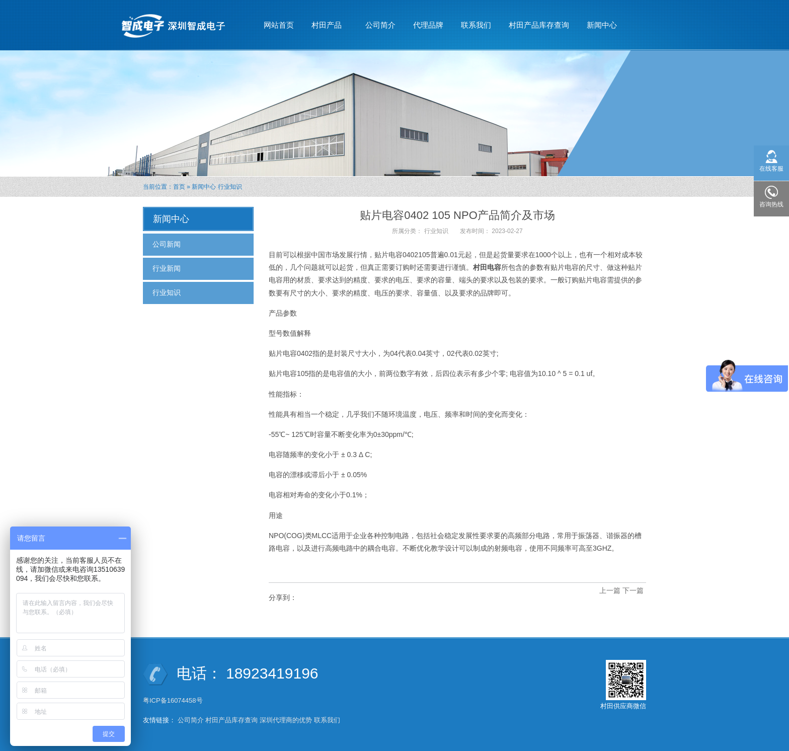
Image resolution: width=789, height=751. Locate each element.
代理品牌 (428, 25)
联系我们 (476, 25)
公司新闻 (166, 244)
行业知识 (230, 186)
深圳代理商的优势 (286, 720)
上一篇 (609, 590)
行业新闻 (166, 268)
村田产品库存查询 (539, 25)
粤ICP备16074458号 (173, 700)
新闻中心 (602, 20)
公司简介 (380, 25)
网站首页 (279, 25)
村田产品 (327, 20)
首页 (179, 186)
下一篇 (633, 590)
